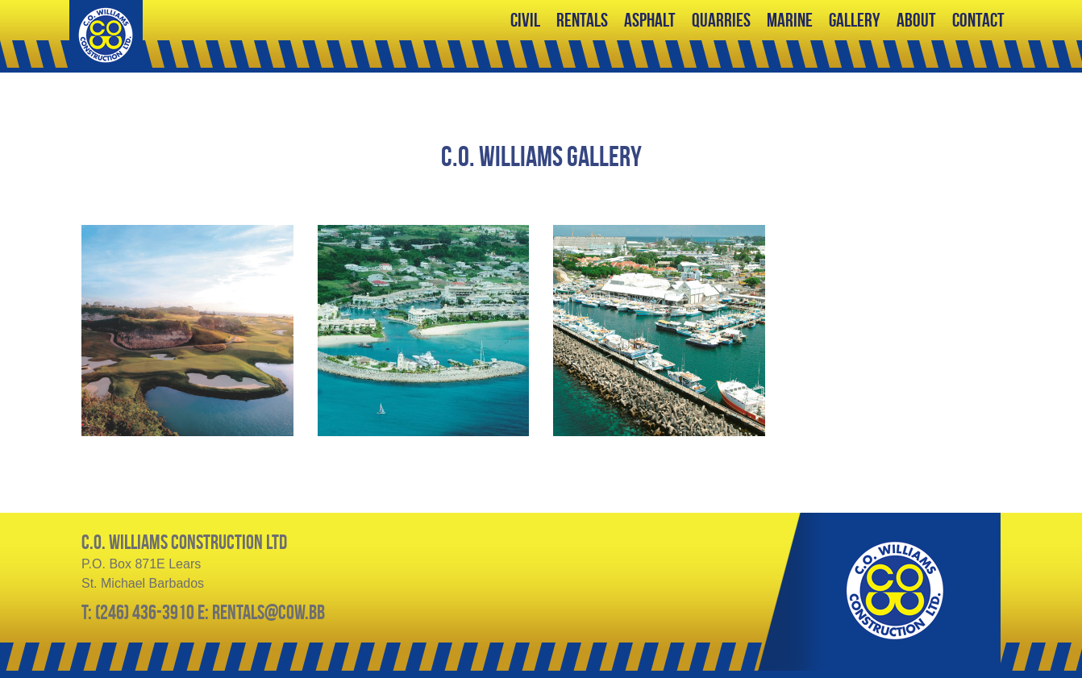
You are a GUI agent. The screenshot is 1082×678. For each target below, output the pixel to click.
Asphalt (650, 20)
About (916, 20)
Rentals (582, 20)
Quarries (721, 20)
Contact (978, 20)
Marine (790, 20)
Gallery (854, 20)
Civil (525, 20)
